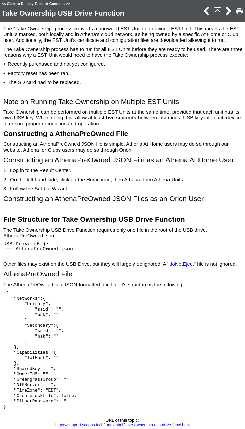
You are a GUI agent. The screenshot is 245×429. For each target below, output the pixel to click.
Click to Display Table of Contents (36, 4)
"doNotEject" (181, 264)
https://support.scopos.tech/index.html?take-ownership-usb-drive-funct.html (122, 425)
